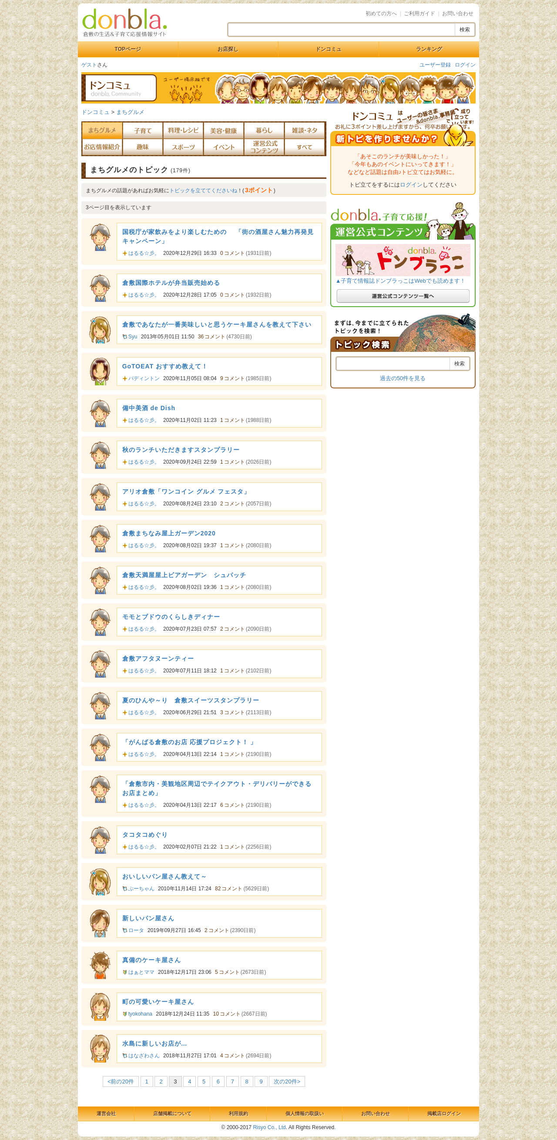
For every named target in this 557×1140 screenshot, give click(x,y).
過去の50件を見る (403, 378)
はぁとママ (141, 972)
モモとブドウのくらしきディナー (171, 616)
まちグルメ (130, 112)
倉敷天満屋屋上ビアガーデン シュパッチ (184, 575)
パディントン (144, 378)
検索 (465, 30)
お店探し (228, 49)
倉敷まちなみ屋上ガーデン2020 (169, 533)
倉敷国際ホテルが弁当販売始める (171, 282)
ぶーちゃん (141, 889)
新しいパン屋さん (148, 918)
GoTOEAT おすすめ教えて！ (165, 366)
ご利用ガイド (419, 13)
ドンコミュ (328, 49)
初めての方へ (381, 13)
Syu (133, 337)
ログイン (465, 65)
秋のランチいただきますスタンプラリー (181, 449)
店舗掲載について (172, 1113)
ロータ (136, 930)
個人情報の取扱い (304, 1113)
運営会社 (106, 1113)
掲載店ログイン (444, 1113)
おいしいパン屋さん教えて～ (164, 876)
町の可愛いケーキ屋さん (158, 1001)
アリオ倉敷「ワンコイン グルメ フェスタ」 (186, 491)
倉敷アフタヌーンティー (158, 658)
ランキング (429, 49)
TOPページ (128, 49)
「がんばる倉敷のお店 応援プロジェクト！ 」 (189, 742)
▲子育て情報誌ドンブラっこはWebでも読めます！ (401, 280)
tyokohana (140, 1014)
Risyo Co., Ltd (269, 1127)
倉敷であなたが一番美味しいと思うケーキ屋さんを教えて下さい (217, 324)
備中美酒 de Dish (148, 408)
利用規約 (238, 1113)
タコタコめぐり (145, 834)
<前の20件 (120, 1081)
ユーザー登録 (435, 65)
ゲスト (89, 65)
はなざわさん (144, 1056)
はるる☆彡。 (144, 253)
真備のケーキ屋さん (151, 959)
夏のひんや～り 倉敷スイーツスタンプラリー (190, 700)
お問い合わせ (457, 13)
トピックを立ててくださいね (203, 190)
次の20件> (287, 1081)
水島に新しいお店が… (155, 1043)
